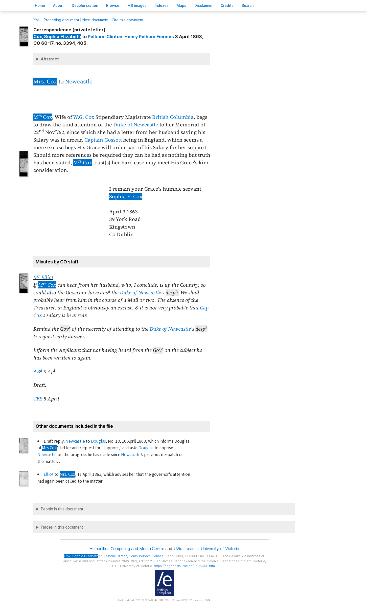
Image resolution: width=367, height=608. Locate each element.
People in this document (62, 509)
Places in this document (62, 527)
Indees (162, 5)
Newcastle (79, 81)
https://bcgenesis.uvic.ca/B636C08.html (185, 566)
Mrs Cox (49, 448)
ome (40, 5)
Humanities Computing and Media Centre (126, 548)
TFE (37, 398)
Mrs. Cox (45, 81)
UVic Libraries (186, 548)
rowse (112, 5)
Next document (95, 20)
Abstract (50, 58)
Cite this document (127, 20)
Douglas (98, 441)
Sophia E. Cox (125, 196)
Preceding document (61, 20)
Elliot (49, 474)
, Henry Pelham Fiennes (131, 36)
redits (227, 5)
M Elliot (43, 277)
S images (137, 5)
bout (58, 5)
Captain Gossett (103, 139)
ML (36, 20)
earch (248, 5)
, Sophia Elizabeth (57, 36)
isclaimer (203, 5)
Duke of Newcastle (135, 124)
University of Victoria (220, 548)
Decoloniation (85, 5)
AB (37, 371)
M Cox (42, 117)
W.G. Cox (83, 117)
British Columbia (173, 117)
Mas (181, 5)
